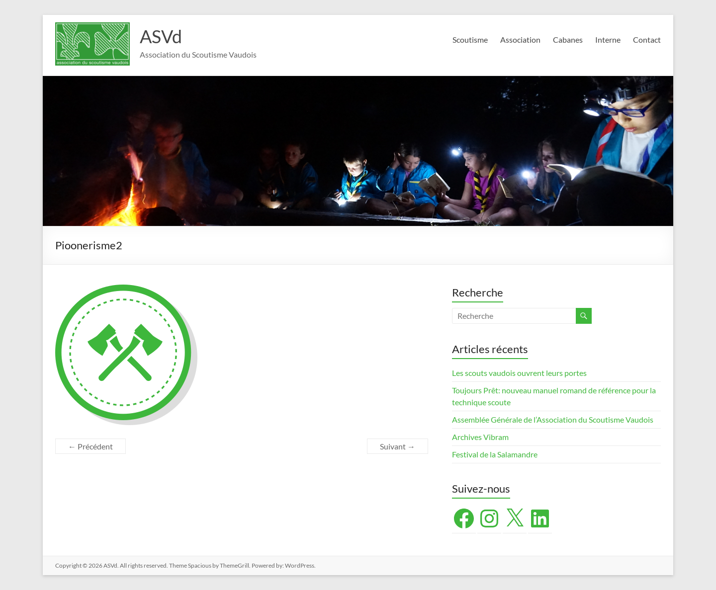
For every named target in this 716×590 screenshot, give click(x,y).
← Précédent (90, 446)
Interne (608, 39)
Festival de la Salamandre (495, 454)
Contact (647, 39)
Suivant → (397, 446)
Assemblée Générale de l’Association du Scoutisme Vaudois (552, 419)
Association (520, 39)
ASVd (161, 36)
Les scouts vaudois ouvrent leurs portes (519, 372)
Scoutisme (470, 39)
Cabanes (568, 39)
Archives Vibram (480, 437)
